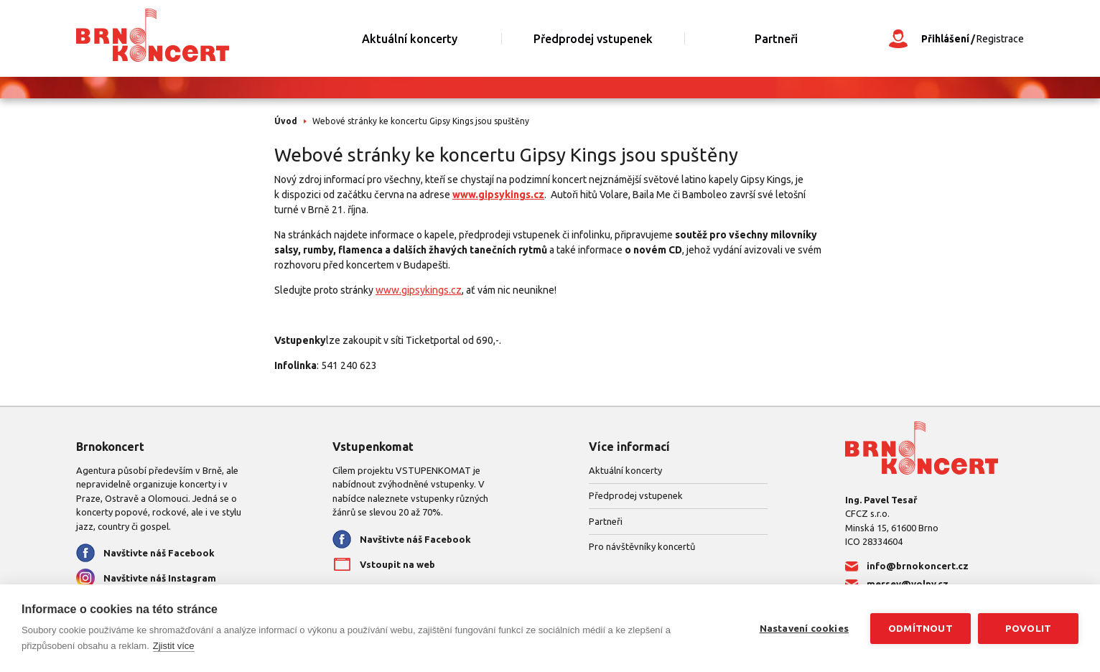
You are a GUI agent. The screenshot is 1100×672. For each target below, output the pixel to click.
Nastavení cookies (804, 628)
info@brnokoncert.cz (918, 566)
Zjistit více (174, 645)
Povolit (1028, 628)
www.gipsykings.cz (498, 194)
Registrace (1000, 39)
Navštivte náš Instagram (159, 578)
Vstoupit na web (397, 564)
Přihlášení (945, 39)
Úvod (285, 121)
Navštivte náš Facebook (159, 553)
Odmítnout (920, 628)
